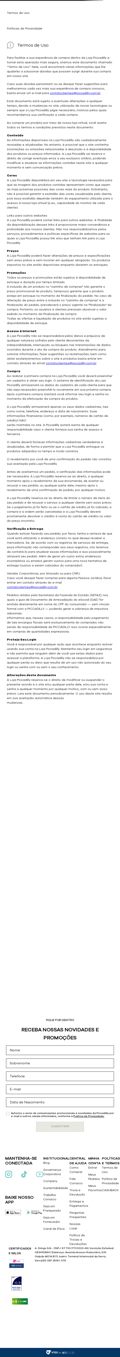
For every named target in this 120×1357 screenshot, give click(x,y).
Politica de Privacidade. (88, 1116)
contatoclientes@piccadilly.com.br (75, 93)
